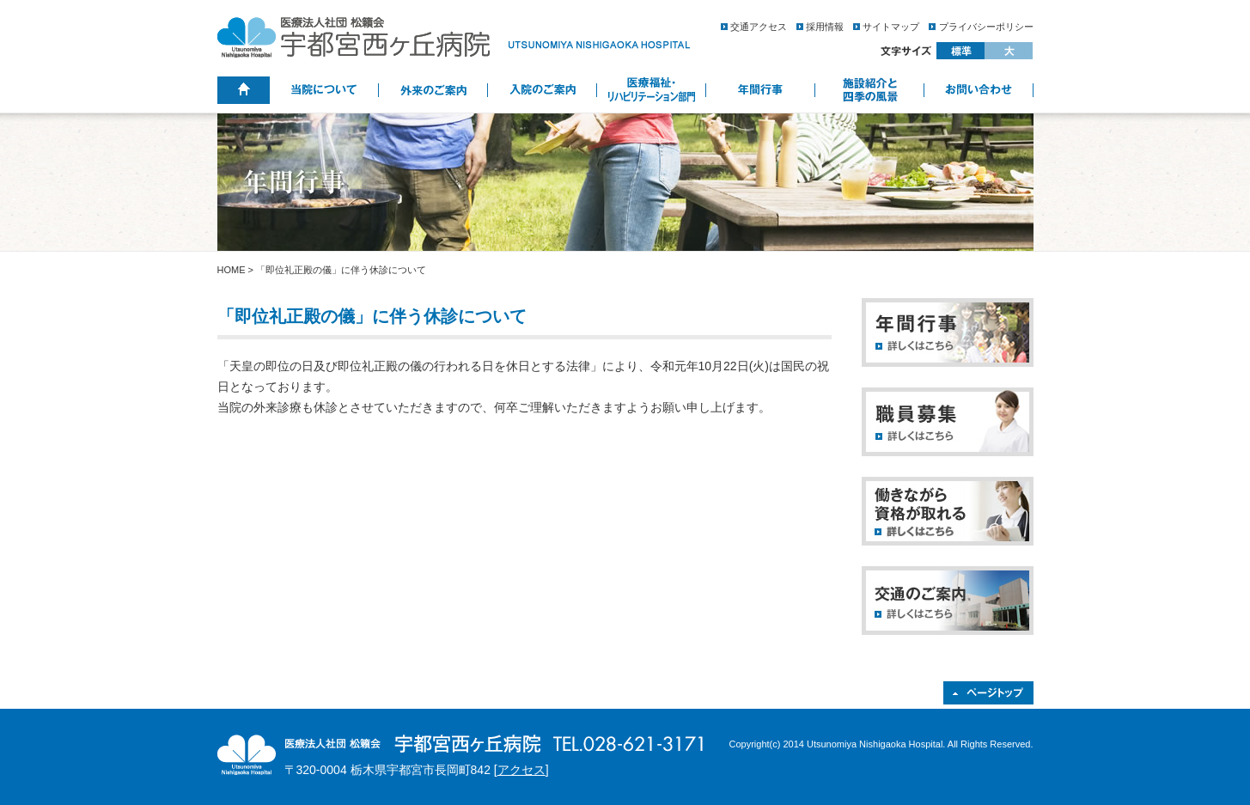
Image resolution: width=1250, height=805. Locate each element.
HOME (231, 270)
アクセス (521, 770)
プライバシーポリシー (986, 26)
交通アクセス (758, 26)
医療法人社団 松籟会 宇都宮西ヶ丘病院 (453, 37)
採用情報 (825, 26)
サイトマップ (891, 26)
